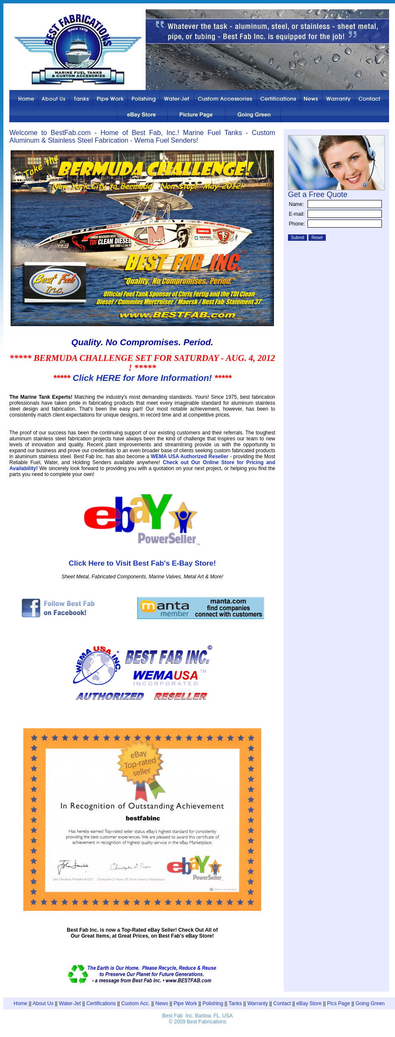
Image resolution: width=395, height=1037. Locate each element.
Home (20, 1003)
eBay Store (309, 1003)
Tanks (235, 1003)
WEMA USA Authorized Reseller (190, 456)
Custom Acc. (135, 1003)
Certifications (101, 1003)
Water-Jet (70, 1003)
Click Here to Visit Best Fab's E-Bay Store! (142, 563)
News (161, 1003)
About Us (43, 1003)
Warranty (257, 1003)
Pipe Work (185, 1003)
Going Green (370, 1003)
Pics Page (338, 1003)
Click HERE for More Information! (142, 378)
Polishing (213, 1003)
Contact (282, 1003)
